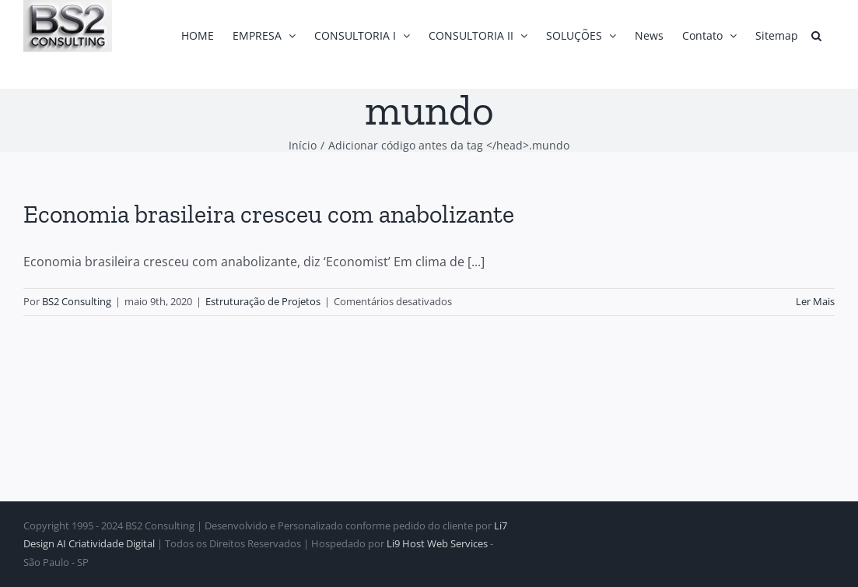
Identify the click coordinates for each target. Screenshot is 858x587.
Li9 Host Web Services (437, 543)
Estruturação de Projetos (262, 301)
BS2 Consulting (76, 301)
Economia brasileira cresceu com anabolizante (268, 214)
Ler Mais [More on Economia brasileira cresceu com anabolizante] (815, 301)
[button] (816, 35)
